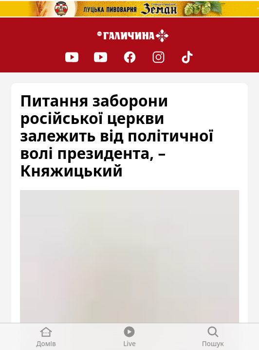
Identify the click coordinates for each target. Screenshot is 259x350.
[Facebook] (129, 56)
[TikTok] (187, 56)
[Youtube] (71, 56)
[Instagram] (158, 56)
